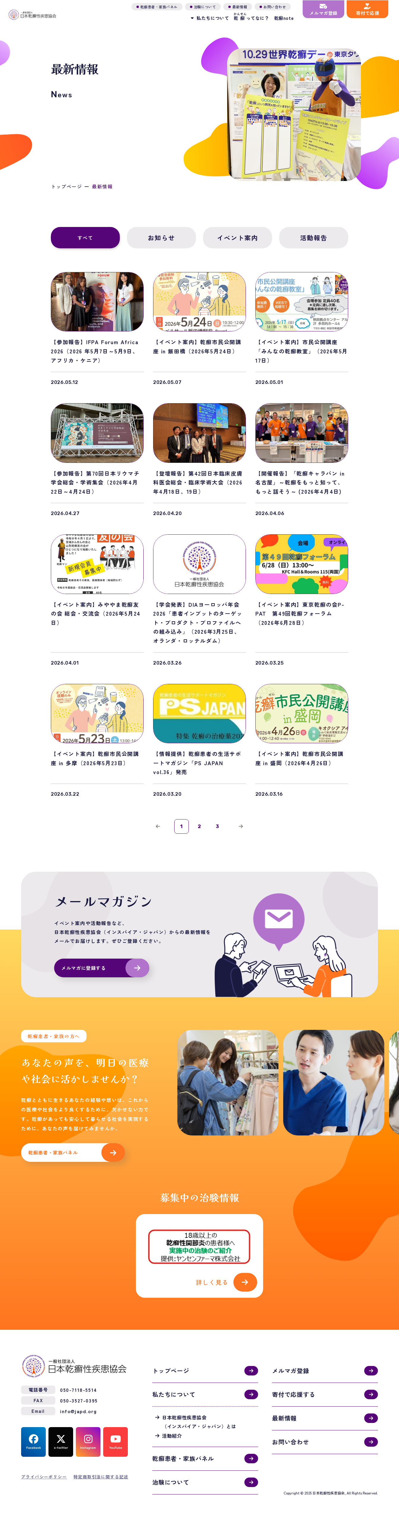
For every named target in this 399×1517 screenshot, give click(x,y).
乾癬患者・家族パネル (53, 1153)
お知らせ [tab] (161, 237)
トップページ (66, 186)
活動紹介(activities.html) (199, 1253)
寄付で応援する (293, 1387)
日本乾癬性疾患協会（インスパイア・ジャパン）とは (199, 1415)
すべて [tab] (85, 237)
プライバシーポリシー (44, 1469)
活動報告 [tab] (313, 237)
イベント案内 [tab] (237, 237)
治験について (170, 1475)
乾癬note (282, 17)
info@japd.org (78, 1404)
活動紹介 (172, 1428)
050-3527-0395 (79, 1393)
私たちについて (174, 1387)
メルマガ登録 (290, 1363)
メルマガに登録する (83, 968)
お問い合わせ (290, 1435)
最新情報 (284, 1411)
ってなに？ (250, 16)
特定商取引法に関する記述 (100, 1469)
